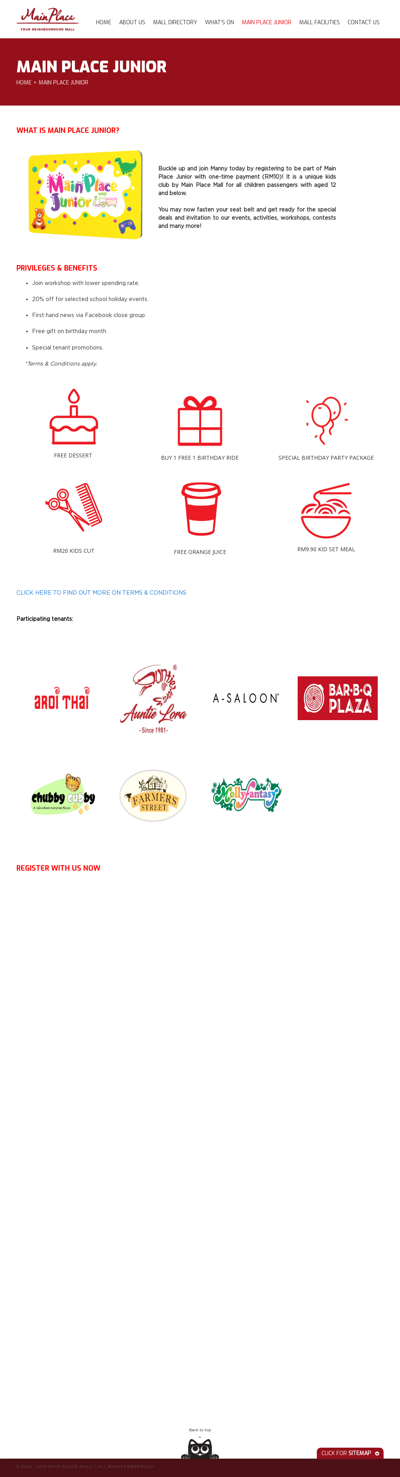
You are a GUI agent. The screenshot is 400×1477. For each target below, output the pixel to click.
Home (103, 22)
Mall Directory (175, 22)
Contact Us (364, 22)
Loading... (153, 1145)
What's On (219, 22)
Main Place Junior (266, 22)
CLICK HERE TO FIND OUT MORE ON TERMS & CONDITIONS (101, 592)
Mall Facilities (319, 22)
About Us (132, 22)
